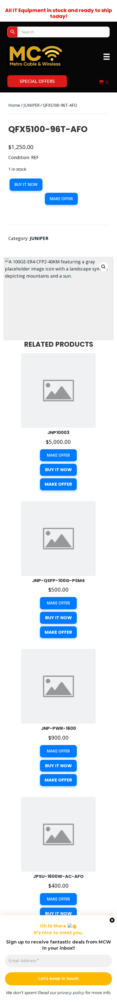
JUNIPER (31, 105)
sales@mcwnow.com (58, 884)
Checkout (58, 943)
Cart (58, 934)
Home (14, 105)
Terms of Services (58, 962)
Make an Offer (18, 999)
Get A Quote (58, 914)
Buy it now (26, 184)
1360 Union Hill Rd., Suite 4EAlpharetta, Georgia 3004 (58, 842)
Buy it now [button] (58, 396)
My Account (58, 953)
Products (58, 905)
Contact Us (59, 924)
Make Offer (61, 198)
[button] (37, 81)
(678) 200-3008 (59, 865)
